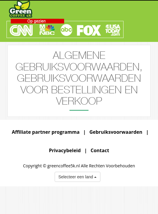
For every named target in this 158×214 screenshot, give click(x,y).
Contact (100, 150)
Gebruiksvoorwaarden (115, 132)
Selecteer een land (78, 176)
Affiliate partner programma (46, 132)
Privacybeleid (65, 150)
